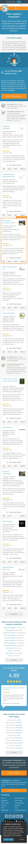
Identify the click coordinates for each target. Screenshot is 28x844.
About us (3, 798)
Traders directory (19, 803)
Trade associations (20, 798)
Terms (16, 807)
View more (14, 614)
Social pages (4, 810)
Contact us (4, 805)
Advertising (4, 800)
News (2, 807)
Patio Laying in (14, 720)
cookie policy (6, 835)
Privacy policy (18, 800)
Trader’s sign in (23, 5)
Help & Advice (5, 803)
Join (18, 1)
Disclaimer (17, 805)
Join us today (14, 773)
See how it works (14, 790)
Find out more (17, 120)
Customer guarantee (20, 810)
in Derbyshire (14, 628)
